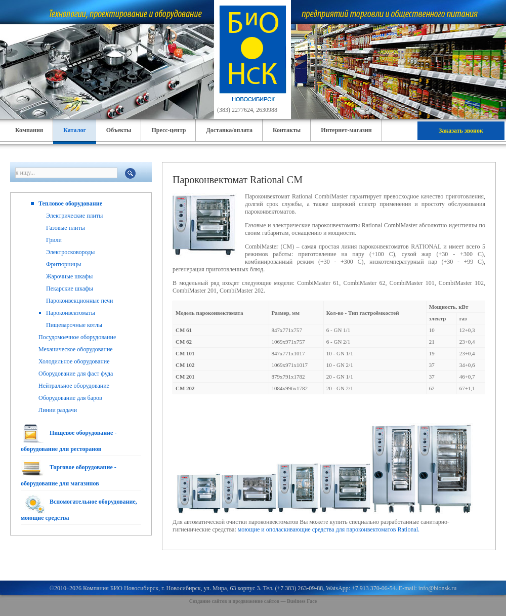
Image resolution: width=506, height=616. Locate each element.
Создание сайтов (208, 601)
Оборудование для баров (70, 397)
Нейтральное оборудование (73, 385)
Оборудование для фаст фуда (75, 373)
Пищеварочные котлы (74, 324)
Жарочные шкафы (69, 276)
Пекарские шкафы (69, 288)
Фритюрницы (63, 264)
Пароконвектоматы (70, 312)
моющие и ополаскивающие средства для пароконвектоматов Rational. (328, 529)
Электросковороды (70, 252)
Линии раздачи (57, 410)
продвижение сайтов (255, 601)
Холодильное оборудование (74, 361)
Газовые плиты (65, 227)
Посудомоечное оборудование (77, 337)
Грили (54, 239)
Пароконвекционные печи (79, 300)
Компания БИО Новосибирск (120, 588)
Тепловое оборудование (70, 203)
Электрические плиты (74, 215)
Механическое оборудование (75, 349)
